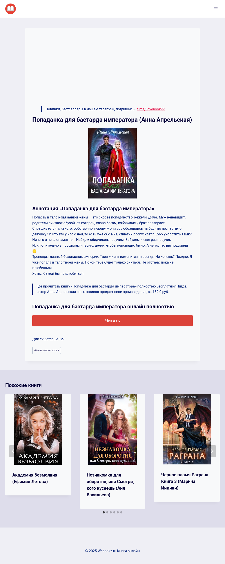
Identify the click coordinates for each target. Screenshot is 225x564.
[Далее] (212, 451)
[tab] (104, 512)
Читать (112, 320)
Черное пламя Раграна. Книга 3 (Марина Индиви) (185, 481)
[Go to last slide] (13, 451)
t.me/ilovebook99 (151, 109)
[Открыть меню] (216, 8)
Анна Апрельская (46, 350)
